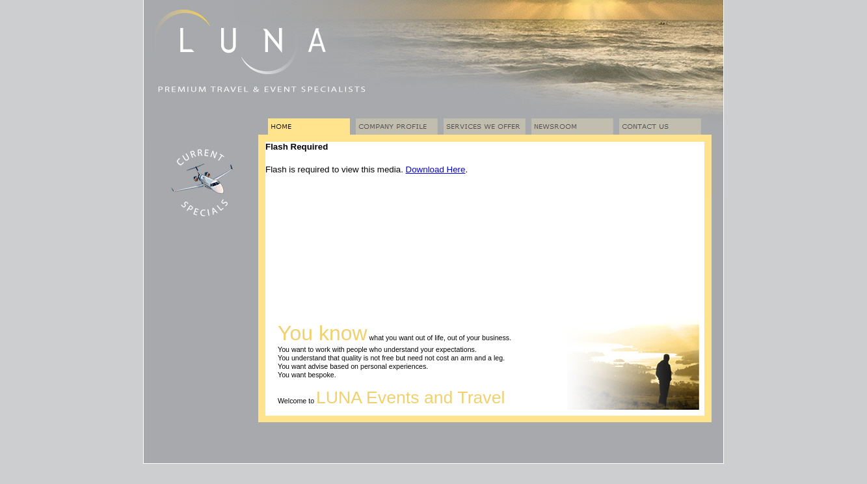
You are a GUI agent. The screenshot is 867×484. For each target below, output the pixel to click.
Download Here (436, 169)
